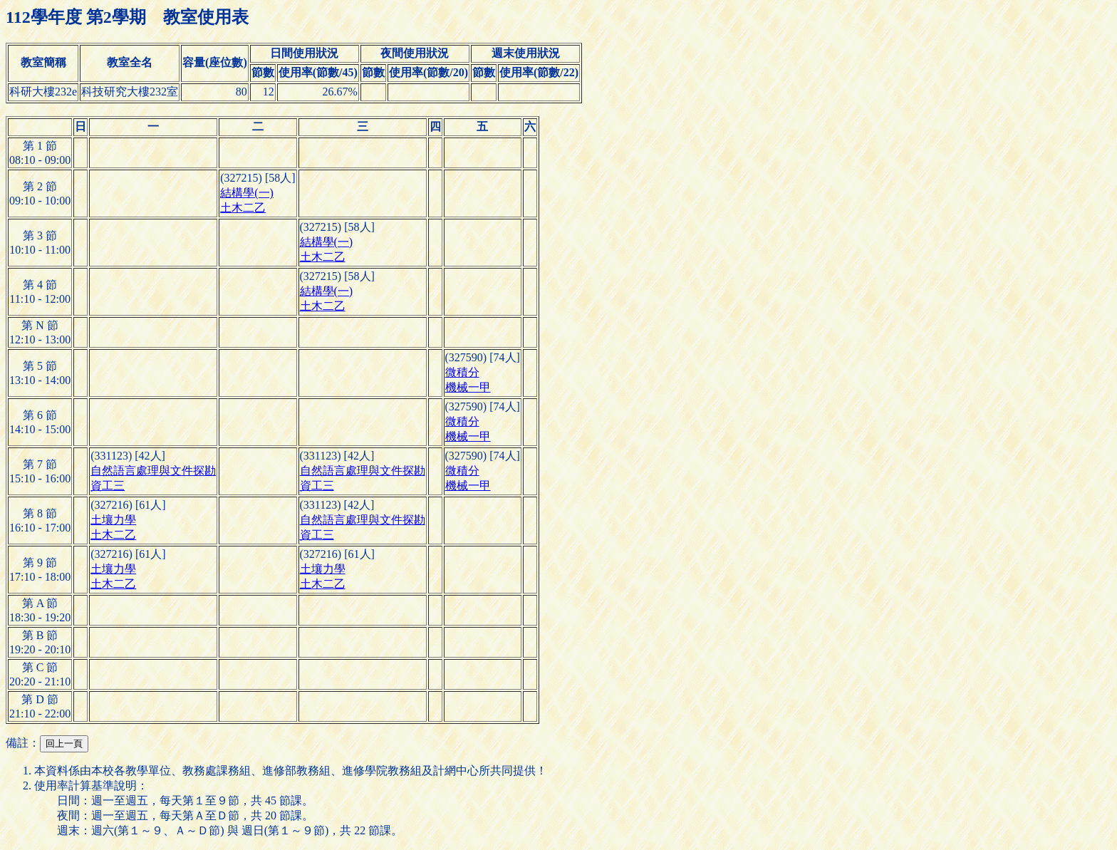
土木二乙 (243, 208)
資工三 (107, 486)
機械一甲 (468, 387)
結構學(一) (247, 193)
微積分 (462, 372)
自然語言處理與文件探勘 (153, 471)
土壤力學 (113, 520)
